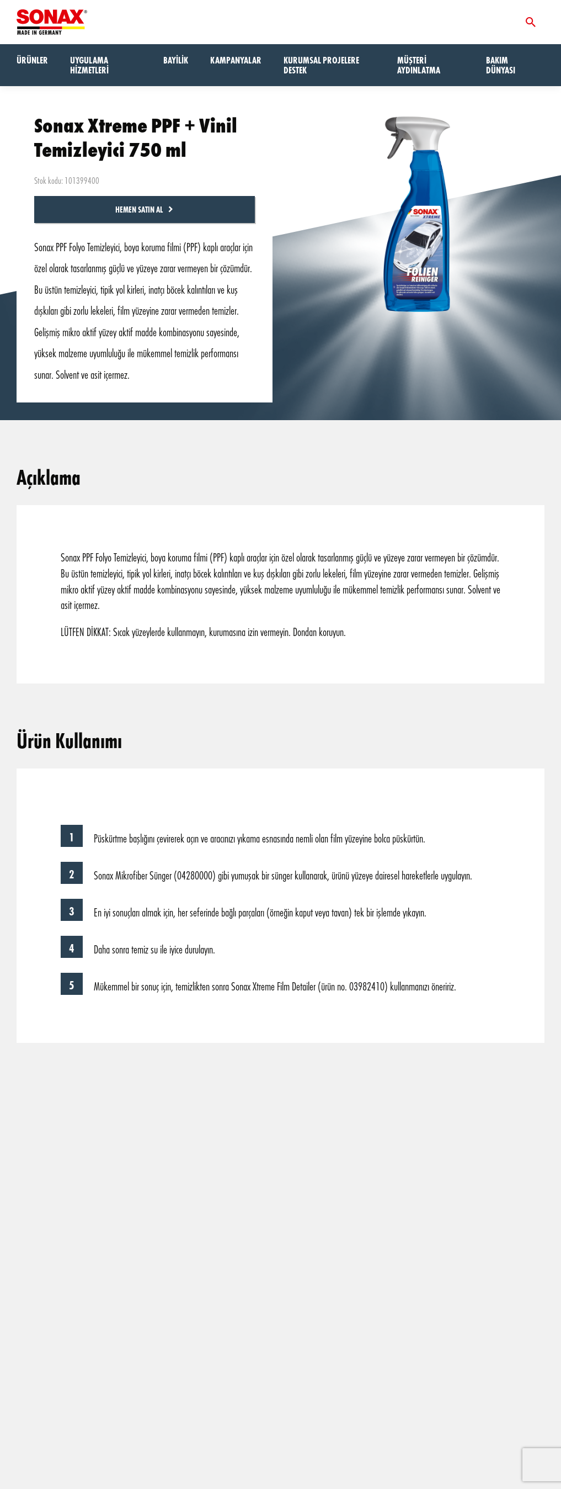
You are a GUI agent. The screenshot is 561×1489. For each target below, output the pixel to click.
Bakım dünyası (500, 65)
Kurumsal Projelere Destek (321, 65)
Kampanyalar (235, 60)
